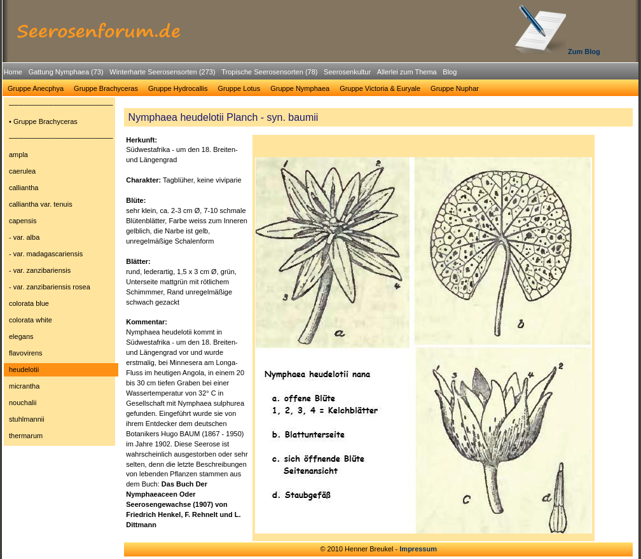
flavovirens (26, 353)
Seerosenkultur (347, 72)
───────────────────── (61, 105)
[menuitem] (13, 72)
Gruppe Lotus (239, 88)
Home (13, 72)
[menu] (61, 272)
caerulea (22, 171)
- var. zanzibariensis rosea (49, 287)
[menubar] (230, 74)
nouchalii (22, 402)
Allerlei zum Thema (407, 72)
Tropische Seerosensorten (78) (269, 72)
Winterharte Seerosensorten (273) (162, 72)
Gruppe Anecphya (36, 88)
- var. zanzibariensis (40, 270)
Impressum (418, 549)
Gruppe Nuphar (455, 88)
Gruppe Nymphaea (299, 88)
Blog (450, 72)
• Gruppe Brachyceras (43, 121)
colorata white (30, 320)
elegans (21, 336)
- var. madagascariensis (46, 254)
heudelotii (24, 369)
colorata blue (29, 303)
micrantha (24, 386)
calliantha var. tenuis (40, 204)
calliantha (23, 187)
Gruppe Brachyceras (106, 88)
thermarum (26, 435)
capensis (22, 220)
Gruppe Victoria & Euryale (380, 88)
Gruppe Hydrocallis (178, 88)
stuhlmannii (27, 419)
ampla (18, 154)
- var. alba (24, 237)
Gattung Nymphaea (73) (66, 72)
